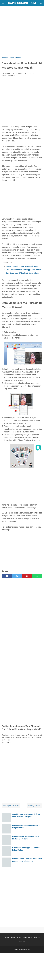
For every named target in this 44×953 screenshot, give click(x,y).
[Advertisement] (22, 32)
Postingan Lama (34, 806)
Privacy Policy (16, 937)
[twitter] (17, 576)
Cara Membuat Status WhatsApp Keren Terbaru (23, 270)
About (7, 937)
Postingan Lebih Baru (11, 806)
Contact (22, 941)
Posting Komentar (8, 76)
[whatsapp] (37, 576)
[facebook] (7, 576)
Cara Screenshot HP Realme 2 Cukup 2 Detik (22, 273)
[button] (23, 353)
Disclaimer (27, 937)
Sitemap (35, 937)
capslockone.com (22, 3)
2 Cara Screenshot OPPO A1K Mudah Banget (22, 266)
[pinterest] (27, 576)
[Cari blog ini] (40, 3)
